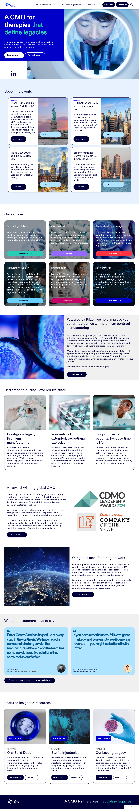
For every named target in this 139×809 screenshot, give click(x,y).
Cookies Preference (131, 807)
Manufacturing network (71, 5)
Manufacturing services (45, 5)
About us (91, 5)
